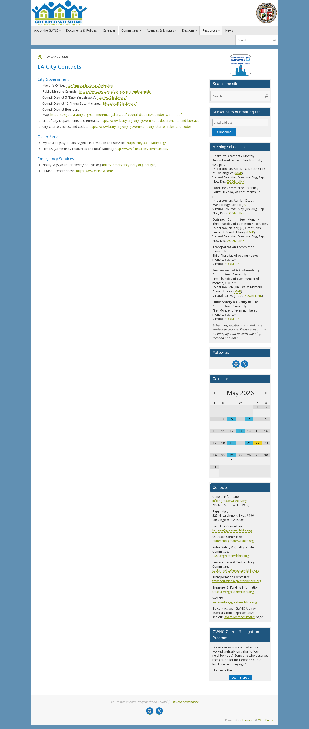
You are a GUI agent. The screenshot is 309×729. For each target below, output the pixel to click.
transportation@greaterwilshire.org (236, 581)
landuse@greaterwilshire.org (232, 530)
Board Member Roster (239, 617)
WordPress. (266, 720)
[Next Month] (266, 393)
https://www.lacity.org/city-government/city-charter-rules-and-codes (140, 126)
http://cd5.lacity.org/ (112, 97)
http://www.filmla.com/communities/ (141, 148)
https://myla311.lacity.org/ (146, 142)
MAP (238, 173)
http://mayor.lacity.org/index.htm (90, 85)
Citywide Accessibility (184, 702)
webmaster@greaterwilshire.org (234, 602)
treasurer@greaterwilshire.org (233, 592)
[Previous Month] (214, 393)
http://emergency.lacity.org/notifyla (129, 165)
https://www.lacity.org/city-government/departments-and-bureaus (149, 120)
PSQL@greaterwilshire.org (230, 556)
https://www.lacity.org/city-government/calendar (115, 91)
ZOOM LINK (235, 181)
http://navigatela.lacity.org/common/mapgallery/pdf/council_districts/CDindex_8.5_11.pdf (116, 114)
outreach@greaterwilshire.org (233, 541)
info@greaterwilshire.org (229, 501)
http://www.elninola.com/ (94, 171)
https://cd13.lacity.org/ (120, 103)
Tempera (248, 720)
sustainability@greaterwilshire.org (235, 570)
